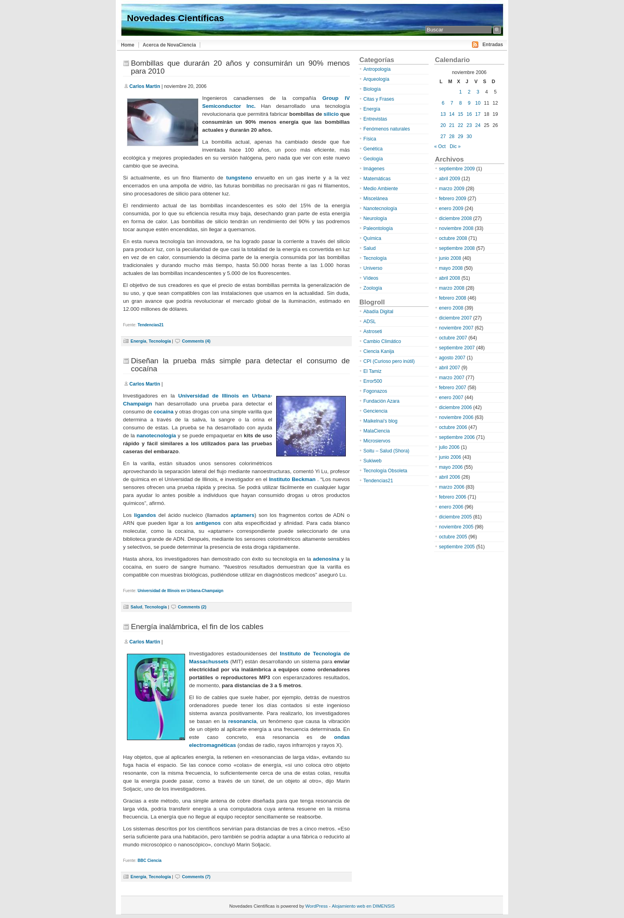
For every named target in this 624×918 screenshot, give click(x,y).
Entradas (492, 44)
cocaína (164, 412)
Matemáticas (377, 178)
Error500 (372, 381)
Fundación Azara (381, 401)
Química (372, 238)
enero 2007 (451, 397)
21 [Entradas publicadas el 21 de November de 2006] (451, 125)
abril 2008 (449, 278)
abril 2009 (449, 178)
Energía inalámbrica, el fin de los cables (197, 626)
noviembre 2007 (456, 328)
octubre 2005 (453, 537)
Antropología (377, 69)
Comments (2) (192, 606)
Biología (372, 89)
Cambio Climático (382, 341)
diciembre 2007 (455, 318)
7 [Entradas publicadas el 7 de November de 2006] (451, 103)
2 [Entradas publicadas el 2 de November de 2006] (469, 92)
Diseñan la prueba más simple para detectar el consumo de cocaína (240, 365)
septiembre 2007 (457, 348)
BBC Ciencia (150, 860)
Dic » (455, 146)
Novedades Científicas (175, 18)
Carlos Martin (144, 86)
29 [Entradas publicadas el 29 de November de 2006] (460, 136)
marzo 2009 (451, 188)
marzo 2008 (451, 288)
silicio (331, 114)
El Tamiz (372, 371)
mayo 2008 (451, 268)
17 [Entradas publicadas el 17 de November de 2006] (477, 114)
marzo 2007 (451, 377)
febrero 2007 (452, 387)
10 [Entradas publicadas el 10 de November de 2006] (477, 103)
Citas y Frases (378, 99)
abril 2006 (449, 477)
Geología (373, 159)
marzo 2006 (451, 487)
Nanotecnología (380, 208)
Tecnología (159, 341)
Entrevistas (375, 119)
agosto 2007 (452, 358)
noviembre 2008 (456, 228)
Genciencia (375, 411)
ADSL (369, 321)
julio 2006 (449, 447)
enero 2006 (451, 507)
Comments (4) (196, 341)
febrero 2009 (452, 198)
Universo (372, 268)
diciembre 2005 (455, 517)
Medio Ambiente (380, 188)
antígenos (207, 523)
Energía (138, 341)
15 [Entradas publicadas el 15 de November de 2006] (460, 114)
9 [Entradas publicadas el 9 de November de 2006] (469, 103)
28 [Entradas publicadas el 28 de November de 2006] (451, 136)
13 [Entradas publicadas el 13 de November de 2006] (443, 114)
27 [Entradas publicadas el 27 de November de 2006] (443, 136)
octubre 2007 (453, 338)
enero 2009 (451, 208)
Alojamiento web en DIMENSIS (363, 906)
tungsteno (239, 178)
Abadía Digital (378, 311)
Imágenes (373, 169)
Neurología (375, 218)
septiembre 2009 (457, 169)
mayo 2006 (451, 467)
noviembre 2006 (456, 417)
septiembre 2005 (457, 547)
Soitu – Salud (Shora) (386, 451)
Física (369, 139)
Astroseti (372, 331)
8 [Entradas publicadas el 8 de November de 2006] (460, 103)
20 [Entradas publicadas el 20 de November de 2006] (443, 125)
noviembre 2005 (456, 527)
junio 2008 (450, 258)
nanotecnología (156, 436)
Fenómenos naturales (386, 129)
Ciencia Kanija (378, 351)
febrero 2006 (452, 497)
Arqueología (376, 79)
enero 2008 (451, 308)
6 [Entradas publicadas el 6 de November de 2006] (443, 103)
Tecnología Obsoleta (385, 471)
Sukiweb (372, 461)
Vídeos (370, 278)
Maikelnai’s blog (380, 421)
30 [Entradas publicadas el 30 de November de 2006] (469, 136)
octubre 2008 (453, 238)
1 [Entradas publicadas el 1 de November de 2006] (460, 92)
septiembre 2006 (457, 437)
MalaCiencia (376, 431)
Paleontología (378, 228)
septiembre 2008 (457, 248)
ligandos (145, 515)
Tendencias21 (151, 325)
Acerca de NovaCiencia (169, 45)
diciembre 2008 (455, 218)
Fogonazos (375, 391)
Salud (136, 606)
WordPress (316, 906)
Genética (372, 149)
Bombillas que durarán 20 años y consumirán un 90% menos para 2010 (240, 67)
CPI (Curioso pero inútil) (389, 361)
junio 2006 (450, 457)
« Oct (440, 146)
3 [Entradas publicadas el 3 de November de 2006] (477, 92)
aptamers (243, 515)
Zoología (372, 288)
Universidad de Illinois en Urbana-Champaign (181, 591)
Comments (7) (196, 876)
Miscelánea (375, 198)
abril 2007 (449, 367)
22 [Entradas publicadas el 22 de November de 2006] (460, 125)
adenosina (326, 559)
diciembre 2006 (455, 407)
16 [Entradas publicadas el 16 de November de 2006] (469, 114)
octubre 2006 (453, 427)
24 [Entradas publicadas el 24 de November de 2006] (477, 125)
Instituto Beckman (292, 479)
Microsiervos (376, 441)
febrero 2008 (452, 298)
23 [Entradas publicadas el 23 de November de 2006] (469, 125)
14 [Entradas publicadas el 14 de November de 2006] (451, 114)
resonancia (242, 721)
